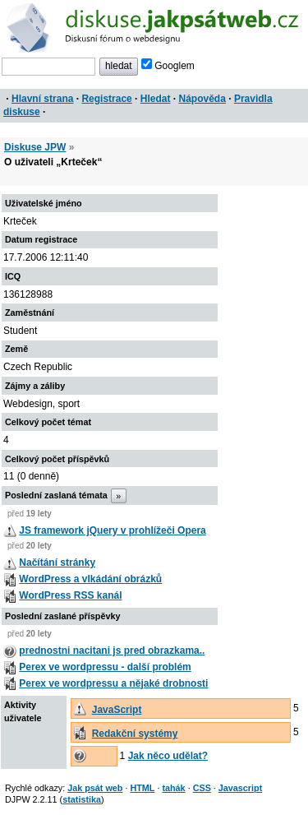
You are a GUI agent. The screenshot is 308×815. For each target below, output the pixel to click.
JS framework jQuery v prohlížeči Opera (112, 530)
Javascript (240, 788)
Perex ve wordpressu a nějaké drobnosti (113, 683)
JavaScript (117, 709)
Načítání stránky (57, 562)
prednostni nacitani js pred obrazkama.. (112, 650)
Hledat (155, 98)
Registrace (106, 98)
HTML (142, 788)
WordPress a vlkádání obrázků (90, 579)
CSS (202, 788)
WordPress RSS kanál (70, 595)
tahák (173, 788)
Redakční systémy (135, 733)
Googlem (168, 66)
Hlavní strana (42, 98)
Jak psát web (94, 788)
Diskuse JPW (35, 147)
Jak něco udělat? (168, 756)
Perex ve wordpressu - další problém (105, 667)
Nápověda (202, 98)
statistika (81, 799)
